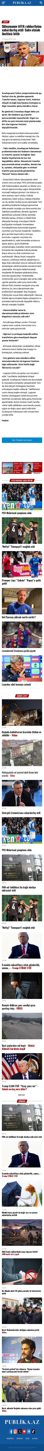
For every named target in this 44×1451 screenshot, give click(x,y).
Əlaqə (27, 1438)
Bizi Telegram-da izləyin (22, 440)
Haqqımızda (10, 1438)
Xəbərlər (20, 1438)
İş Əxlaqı (35, 1438)
